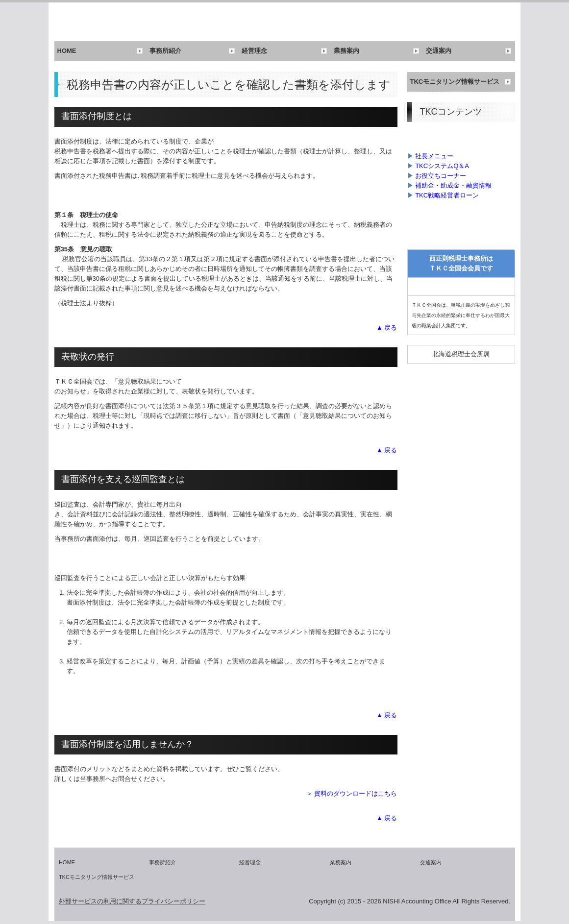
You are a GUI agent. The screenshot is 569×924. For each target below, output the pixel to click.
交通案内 (438, 50)
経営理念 (254, 50)
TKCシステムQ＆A (442, 166)
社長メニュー (434, 156)
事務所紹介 (165, 50)
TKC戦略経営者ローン (447, 195)
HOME (66, 50)
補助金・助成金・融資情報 (453, 185)
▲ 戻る (386, 327)
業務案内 (346, 50)
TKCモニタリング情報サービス (455, 81)
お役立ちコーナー (440, 175)
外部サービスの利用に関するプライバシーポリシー (132, 901)
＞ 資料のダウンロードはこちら (351, 793)
